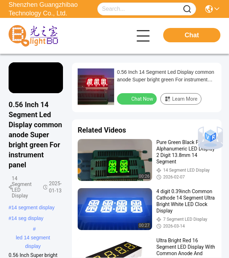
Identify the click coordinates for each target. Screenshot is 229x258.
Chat (192, 35)
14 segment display (33, 207)
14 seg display (27, 218)
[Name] (187, 9)
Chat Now (137, 98)
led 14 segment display (33, 238)
